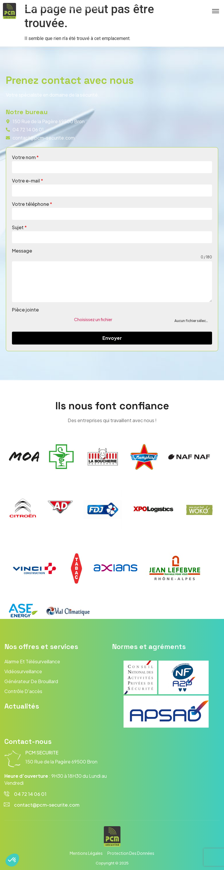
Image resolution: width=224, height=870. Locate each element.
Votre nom (25, 157)
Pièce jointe (25, 310)
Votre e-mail (27, 181)
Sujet (19, 227)
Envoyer (112, 338)
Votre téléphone (32, 204)
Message (22, 251)
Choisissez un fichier (93, 319)
